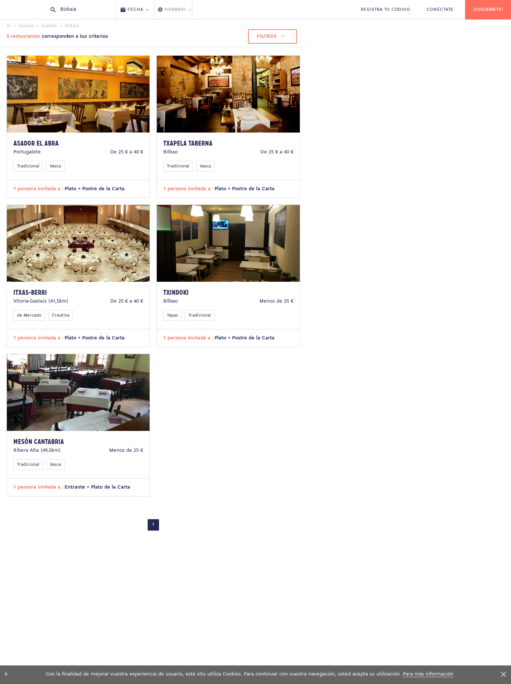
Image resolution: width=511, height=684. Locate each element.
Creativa (60, 315)
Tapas (172, 315)
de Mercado (29, 315)
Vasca (55, 166)
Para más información (428, 674)
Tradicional (28, 166)
